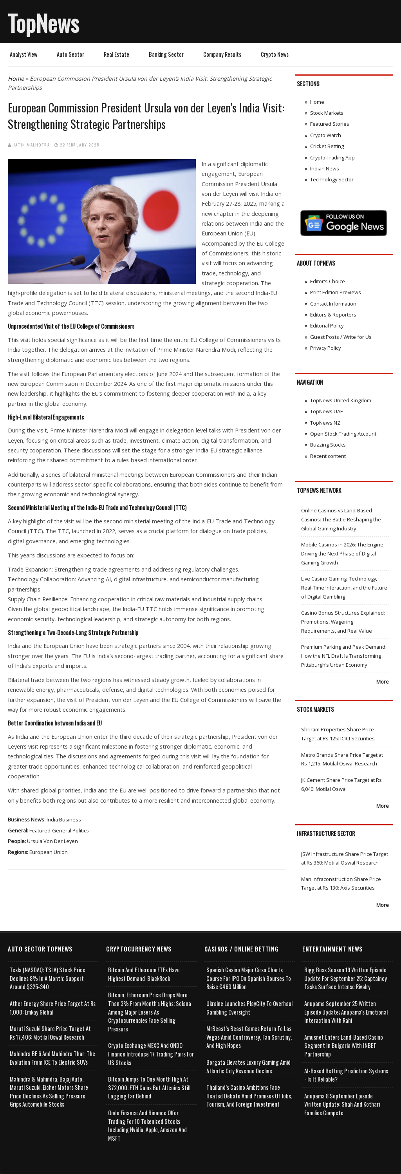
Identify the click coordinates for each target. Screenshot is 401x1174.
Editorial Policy (326, 325)
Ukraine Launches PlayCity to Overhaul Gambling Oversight (249, 1007)
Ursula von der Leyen (52, 841)
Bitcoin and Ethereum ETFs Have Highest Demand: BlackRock (144, 974)
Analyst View (23, 54)
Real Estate (116, 54)
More (382, 681)
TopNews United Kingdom (340, 400)
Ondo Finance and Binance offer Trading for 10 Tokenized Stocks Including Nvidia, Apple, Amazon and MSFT (147, 1125)
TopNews (43, 23)
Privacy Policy (325, 347)
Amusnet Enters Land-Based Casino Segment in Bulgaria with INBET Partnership (343, 1045)
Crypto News (275, 54)
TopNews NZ (325, 422)
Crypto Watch (325, 135)
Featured (40, 830)
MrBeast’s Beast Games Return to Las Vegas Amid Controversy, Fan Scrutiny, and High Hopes (249, 1036)
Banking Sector (166, 54)
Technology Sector (332, 179)
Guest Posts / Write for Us (341, 336)
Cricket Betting (327, 146)
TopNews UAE (326, 411)
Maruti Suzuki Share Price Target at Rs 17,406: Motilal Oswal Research (50, 1032)
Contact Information (333, 303)
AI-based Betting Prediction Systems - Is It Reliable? (346, 1075)
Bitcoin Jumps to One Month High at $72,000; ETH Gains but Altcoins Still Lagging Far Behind (149, 1087)
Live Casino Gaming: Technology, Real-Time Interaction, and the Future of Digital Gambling (344, 587)
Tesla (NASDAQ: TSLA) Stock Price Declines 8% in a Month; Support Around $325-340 (47, 978)
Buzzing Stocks (328, 444)
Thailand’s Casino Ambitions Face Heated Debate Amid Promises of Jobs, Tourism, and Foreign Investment (249, 1095)
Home (16, 78)
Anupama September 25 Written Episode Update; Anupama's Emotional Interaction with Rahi (346, 1011)
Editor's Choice (327, 281)
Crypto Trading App (332, 157)
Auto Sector (70, 54)
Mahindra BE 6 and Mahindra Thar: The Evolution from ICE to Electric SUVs (52, 1057)
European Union (48, 852)
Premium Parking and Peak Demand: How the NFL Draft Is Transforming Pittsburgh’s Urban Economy (344, 655)
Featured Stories (329, 123)
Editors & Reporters (333, 314)
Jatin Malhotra (31, 144)
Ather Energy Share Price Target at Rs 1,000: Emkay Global (53, 1007)
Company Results (222, 54)
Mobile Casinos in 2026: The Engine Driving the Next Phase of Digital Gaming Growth (342, 553)
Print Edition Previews (335, 292)
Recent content (328, 455)
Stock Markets (326, 112)
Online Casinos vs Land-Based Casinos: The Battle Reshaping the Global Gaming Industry (341, 519)
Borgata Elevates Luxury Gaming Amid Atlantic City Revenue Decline (248, 1066)
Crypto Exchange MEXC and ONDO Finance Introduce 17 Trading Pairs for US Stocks (151, 1053)
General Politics (70, 830)
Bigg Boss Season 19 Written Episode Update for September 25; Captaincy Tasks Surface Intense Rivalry (345, 978)
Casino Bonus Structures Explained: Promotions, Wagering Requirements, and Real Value (343, 621)
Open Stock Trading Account (343, 433)
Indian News (324, 168)
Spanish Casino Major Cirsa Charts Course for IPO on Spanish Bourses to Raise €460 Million (248, 978)
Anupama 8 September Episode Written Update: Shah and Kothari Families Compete (342, 1104)
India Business (64, 819)
